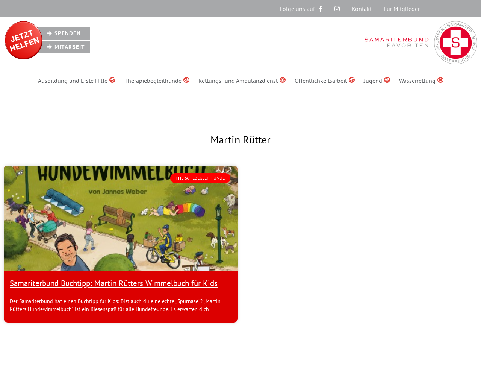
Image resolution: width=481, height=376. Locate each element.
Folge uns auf (301, 8)
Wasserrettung (421, 80)
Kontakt (362, 8)
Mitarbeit (69, 46)
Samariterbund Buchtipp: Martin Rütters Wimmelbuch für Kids (114, 283)
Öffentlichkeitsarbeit (325, 80)
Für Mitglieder (402, 8)
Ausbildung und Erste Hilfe (76, 80)
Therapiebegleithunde (156, 80)
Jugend (377, 80)
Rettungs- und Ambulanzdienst (242, 80)
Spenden (67, 33)
